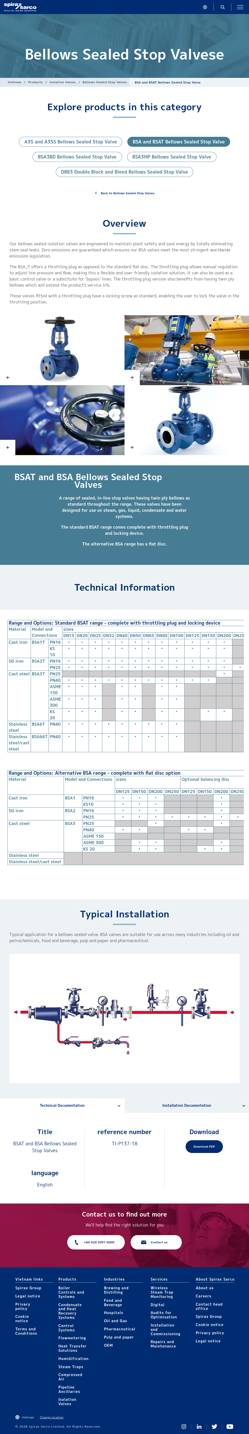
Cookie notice (22, 1318)
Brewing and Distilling (116, 1290)
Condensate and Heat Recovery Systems (70, 1311)
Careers (203, 1296)
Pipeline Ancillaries (69, 1389)
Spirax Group (28, 1287)
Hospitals (113, 1312)
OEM (108, 1345)
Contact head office (209, 1306)
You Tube (230, 1426)
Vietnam (14, 82)
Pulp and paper (119, 1337)
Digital (158, 1304)
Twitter (214, 1426)
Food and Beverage (113, 1302)
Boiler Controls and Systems (71, 1292)
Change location (51, 1417)
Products (35, 82)
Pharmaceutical (119, 1329)
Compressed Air (70, 1376)
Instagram (184, 1426)
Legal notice (27, 1296)
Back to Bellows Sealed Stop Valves (128, 193)
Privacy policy (22, 1306)
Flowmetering (72, 1337)
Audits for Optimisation (164, 1314)
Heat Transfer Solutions (72, 1348)
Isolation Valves (63, 82)
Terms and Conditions (26, 1331)
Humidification (73, 1358)
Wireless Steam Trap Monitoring (162, 1292)
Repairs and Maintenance (163, 1343)
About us (205, 1287)
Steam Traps (70, 1366)
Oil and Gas (115, 1320)
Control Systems (66, 1327)
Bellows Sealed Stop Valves (105, 82)
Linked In (199, 1426)
